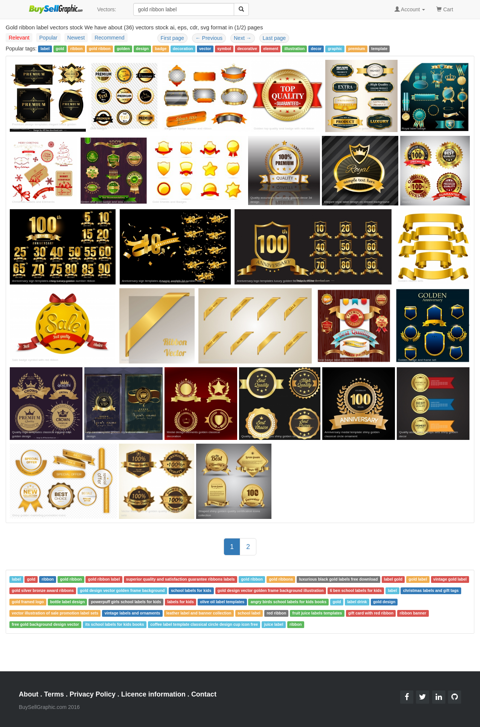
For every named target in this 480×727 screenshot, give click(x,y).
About (28, 694)
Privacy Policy (93, 694)
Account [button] (410, 9)
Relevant (19, 38)
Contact (203, 694)
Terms (54, 694)
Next (242, 38)
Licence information (153, 694)
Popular (48, 38)
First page (172, 38)
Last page (274, 38)
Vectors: (106, 9)
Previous (208, 38)
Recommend (109, 38)
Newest (76, 38)
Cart (444, 8)
